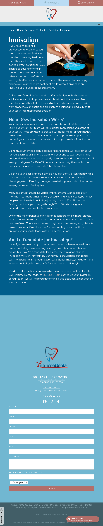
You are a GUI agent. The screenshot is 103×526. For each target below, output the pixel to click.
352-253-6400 (51, 275)
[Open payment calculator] (82, 519)
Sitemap (83, 508)
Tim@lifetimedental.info (51, 390)
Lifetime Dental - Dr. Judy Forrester (51, 505)
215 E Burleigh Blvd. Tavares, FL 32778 (51, 381)
